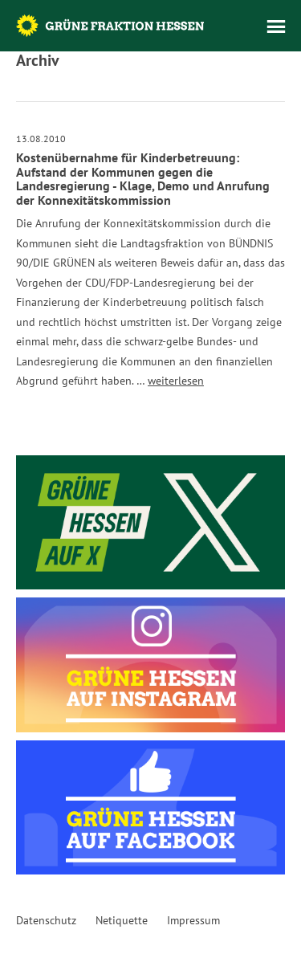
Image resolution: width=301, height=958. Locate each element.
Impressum (193, 920)
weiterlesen (176, 380)
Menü (276, 26)
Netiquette (122, 920)
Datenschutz (46, 920)
